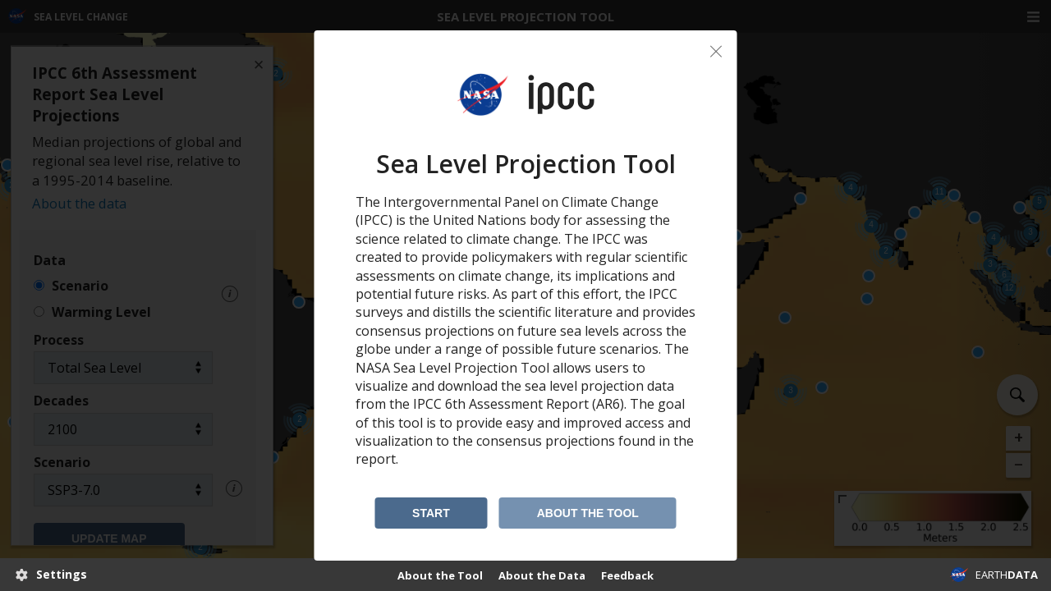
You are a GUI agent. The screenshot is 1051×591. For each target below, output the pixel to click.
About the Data (541, 575)
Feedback (627, 575)
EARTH (1006, 574)
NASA (958, 574)
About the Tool (588, 513)
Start (431, 513)
